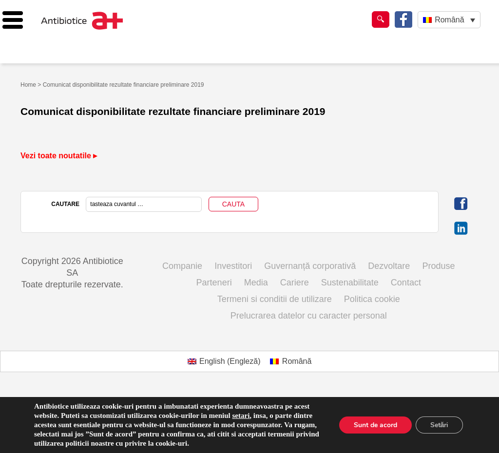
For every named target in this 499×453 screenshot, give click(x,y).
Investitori (233, 266)
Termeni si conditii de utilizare (274, 299)
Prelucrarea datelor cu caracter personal (308, 316)
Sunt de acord (375, 425)
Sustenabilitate (350, 282)
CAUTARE (65, 204)
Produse (438, 266)
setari (241, 415)
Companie (182, 266)
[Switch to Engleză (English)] (224, 361)
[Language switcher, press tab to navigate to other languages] (449, 19)
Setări (439, 425)
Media (256, 282)
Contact (406, 282)
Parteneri (214, 282)
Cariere (294, 282)
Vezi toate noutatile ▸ (58, 155)
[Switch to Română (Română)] (290, 361)
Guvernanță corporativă (310, 266)
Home (28, 84)
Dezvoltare (389, 266)
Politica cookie (372, 299)
